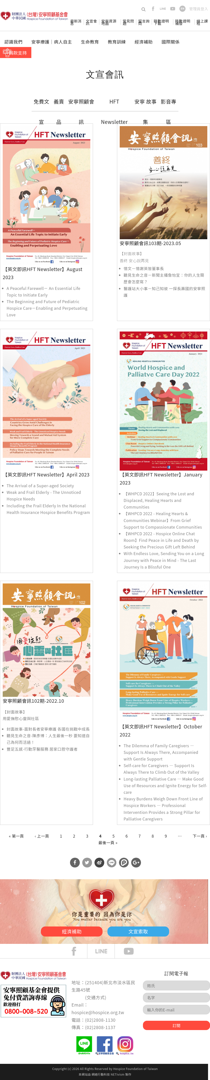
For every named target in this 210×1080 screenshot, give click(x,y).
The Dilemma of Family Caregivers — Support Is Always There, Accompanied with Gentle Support (161, 752)
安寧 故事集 (146, 111)
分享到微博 (99, 862)
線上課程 (202, 22)
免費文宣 (41, 111)
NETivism (117, 1074)
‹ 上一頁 (42, 836)
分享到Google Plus (136, 862)
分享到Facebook (75, 862)
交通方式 (96, 997)
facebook (153, 9)
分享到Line (112, 862)
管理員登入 (198, 8)
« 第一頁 (16, 836)
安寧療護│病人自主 (51, 41)
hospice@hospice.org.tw (97, 1012)
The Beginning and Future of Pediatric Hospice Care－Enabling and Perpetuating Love (47, 308)
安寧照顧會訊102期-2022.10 (33, 700)
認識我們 (13, 41)
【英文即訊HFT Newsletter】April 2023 (46, 474)
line (163, 9)
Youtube (132, 951)
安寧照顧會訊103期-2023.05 (150, 243)
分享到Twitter (87, 862)
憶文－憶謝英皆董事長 (144, 268)
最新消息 (76, 22)
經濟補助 (144, 41)
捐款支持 (18, 52)
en (182, 9)
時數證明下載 (161, 22)
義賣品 (59, 111)
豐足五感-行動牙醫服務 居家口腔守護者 (42, 749)
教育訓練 (117, 41)
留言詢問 (144, 22)
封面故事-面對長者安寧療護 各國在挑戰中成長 (48, 729)
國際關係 (171, 41)
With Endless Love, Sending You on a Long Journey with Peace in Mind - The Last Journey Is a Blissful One (164, 560)
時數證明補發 (182, 22)
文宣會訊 (91, 22)
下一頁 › (200, 836)
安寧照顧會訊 (81, 111)
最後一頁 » (107, 842)
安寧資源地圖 (109, 22)
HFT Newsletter (114, 111)
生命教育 (90, 41)
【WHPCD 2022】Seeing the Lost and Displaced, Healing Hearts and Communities (159, 500)
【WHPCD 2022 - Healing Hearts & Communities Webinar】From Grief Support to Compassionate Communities (163, 520)
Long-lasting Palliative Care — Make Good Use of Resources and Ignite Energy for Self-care (165, 785)
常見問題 (128, 22)
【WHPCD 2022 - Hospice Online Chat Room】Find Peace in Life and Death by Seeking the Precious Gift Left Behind (161, 540)
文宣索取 (143, 931)
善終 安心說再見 (134, 260)
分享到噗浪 (124, 862)
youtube (173, 9)
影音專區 (168, 111)
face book (77, 951)
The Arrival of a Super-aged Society (40, 485)
